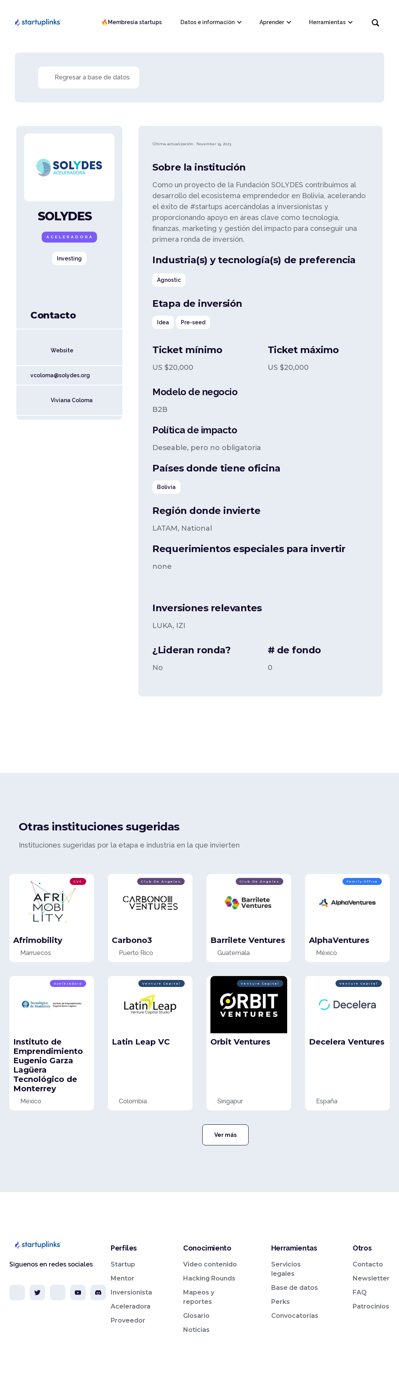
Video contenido (210, 1264)
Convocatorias (294, 1315)
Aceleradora (130, 1306)
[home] (37, 22)
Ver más (225, 1135)
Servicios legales (286, 1269)
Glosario (196, 1315)
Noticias (196, 1329)
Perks (280, 1301)
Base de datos (294, 1287)
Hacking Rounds (209, 1278)
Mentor (122, 1278)
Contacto (368, 1264)
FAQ (360, 1292)
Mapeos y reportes (198, 1297)
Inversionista (131, 1292)
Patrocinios (371, 1306)
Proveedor (128, 1320)
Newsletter (371, 1278)
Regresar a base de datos (92, 77)
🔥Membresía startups (131, 22)
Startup (123, 1264)
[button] (210, 22)
